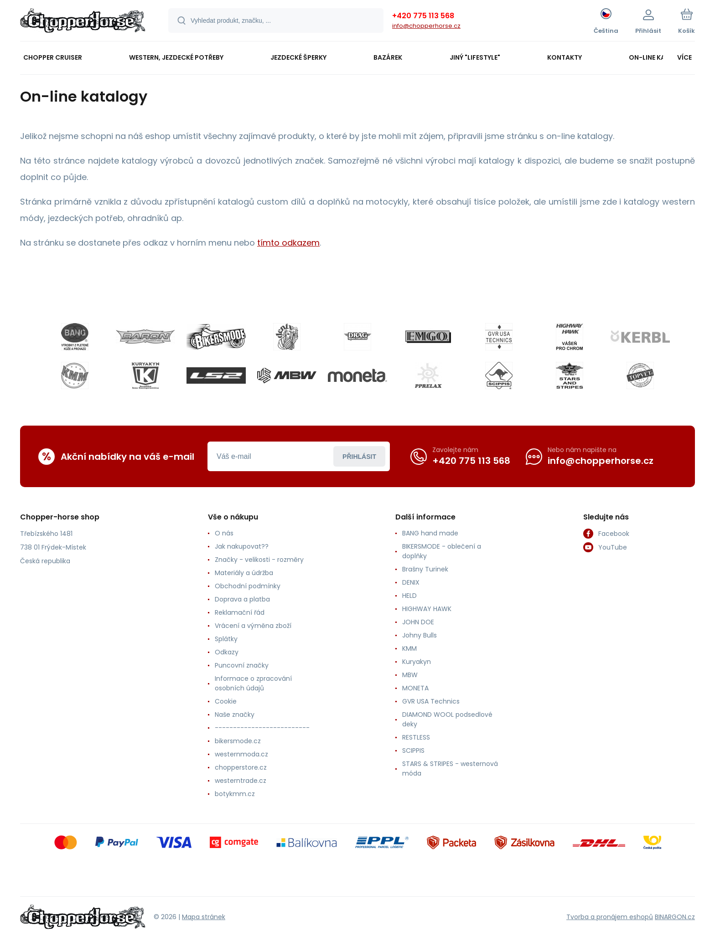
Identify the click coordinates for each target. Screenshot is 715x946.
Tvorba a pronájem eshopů (609, 916)
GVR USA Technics (431, 701)
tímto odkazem (288, 242)
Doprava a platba (242, 599)
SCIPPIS (413, 750)
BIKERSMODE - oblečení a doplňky (441, 551)
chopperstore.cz (241, 767)
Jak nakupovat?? (242, 546)
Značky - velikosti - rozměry (259, 559)
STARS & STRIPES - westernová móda (450, 768)
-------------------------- (262, 727)
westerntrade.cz (240, 780)
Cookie (226, 701)
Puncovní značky (242, 665)
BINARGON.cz (675, 916)
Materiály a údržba (244, 572)
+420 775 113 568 (423, 15)
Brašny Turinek (425, 569)
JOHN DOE (418, 622)
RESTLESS (416, 737)
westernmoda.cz (241, 754)
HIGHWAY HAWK (426, 608)
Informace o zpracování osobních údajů (253, 683)
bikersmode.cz (238, 740)
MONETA (415, 688)
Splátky (226, 638)
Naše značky (234, 714)
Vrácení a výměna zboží (253, 625)
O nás (224, 533)
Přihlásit (359, 456)
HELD (409, 595)
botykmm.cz (235, 793)
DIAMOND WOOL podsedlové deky (447, 719)
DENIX (411, 582)
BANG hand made (430, 533)
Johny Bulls (419, 635)
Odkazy (226, 652)
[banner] (82, 22)
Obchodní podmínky (247, 586)
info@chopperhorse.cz (426, 25)
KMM (409, 648)
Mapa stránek (203, 916)
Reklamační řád (239, 612)
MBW (410, 674)
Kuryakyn (416, 661)
